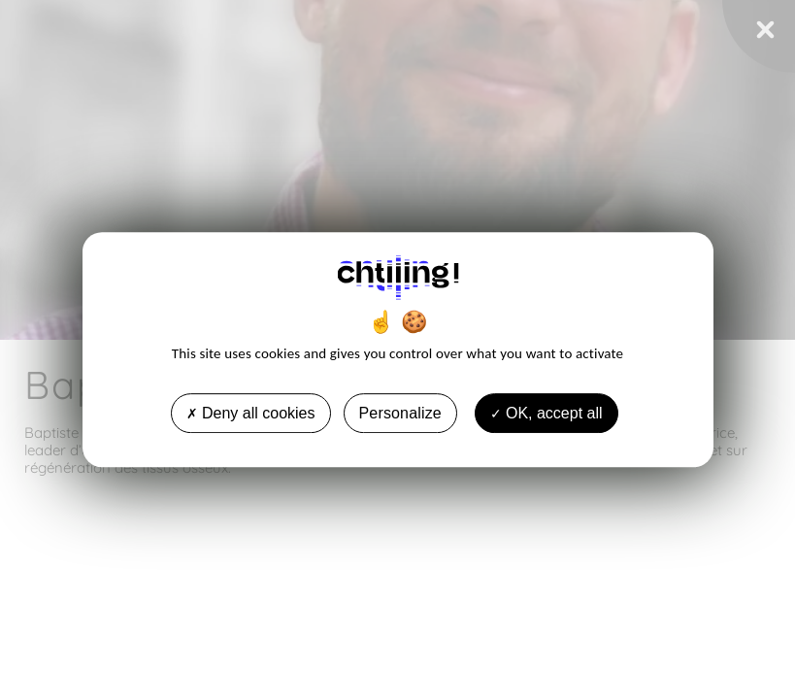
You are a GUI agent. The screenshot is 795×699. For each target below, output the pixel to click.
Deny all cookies (250, 413)
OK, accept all (546, 413)
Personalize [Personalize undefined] (400, 413)
